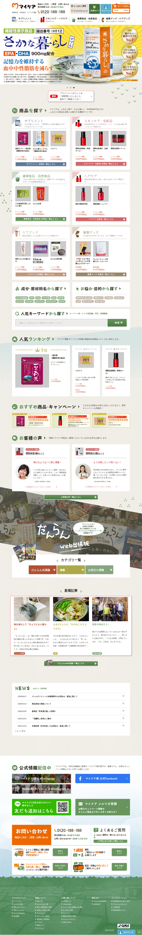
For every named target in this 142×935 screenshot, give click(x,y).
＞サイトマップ (109, 930)
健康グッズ (106, 274)
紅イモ (61, 301)
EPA (31, 297)
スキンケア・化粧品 (104, 164)
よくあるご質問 (68, 910)
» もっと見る (20, 730)
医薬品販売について (119, 910)
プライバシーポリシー (120, 904)
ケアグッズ (46, 274)
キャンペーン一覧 (42, 904)
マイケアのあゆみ (19, 913)
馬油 (53, 297)
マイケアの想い (18, 904)
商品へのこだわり (19, 907)
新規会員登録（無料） (70, 916)
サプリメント (45, 164)
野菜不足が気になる (84, 297)
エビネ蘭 (46, 297)
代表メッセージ (18, 910)
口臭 (78, 301)
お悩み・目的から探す (44, 910)
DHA (38, 297)
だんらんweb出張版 (71, 663)
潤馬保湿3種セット (35, 453)
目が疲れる (119, 297)
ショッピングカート (69, 919)
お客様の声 (97, 904)
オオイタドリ (51, 301)
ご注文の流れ (67, 904)
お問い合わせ (67, 922)
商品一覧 (39, 901)
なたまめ (29, 301)
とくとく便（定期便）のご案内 (73, 907)
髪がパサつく (88, 301)
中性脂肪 (109, 297)
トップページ (17, 901)
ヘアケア (106, 219)
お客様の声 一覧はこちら (78, 497)
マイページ (66, 913)
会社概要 (16, 916)
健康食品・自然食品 (44, 219)
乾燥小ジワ (98, 297)
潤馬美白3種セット (95, 453)
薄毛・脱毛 (100, 301)
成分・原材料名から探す (44, 907)
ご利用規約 (116, 907)
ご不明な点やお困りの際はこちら (111, 841)
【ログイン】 (124, 3)
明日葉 (60, 297)
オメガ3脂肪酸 (21, 297)
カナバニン (40, 301)
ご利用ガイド (67, 901)
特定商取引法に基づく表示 (121, 901)
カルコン (19, 301)
